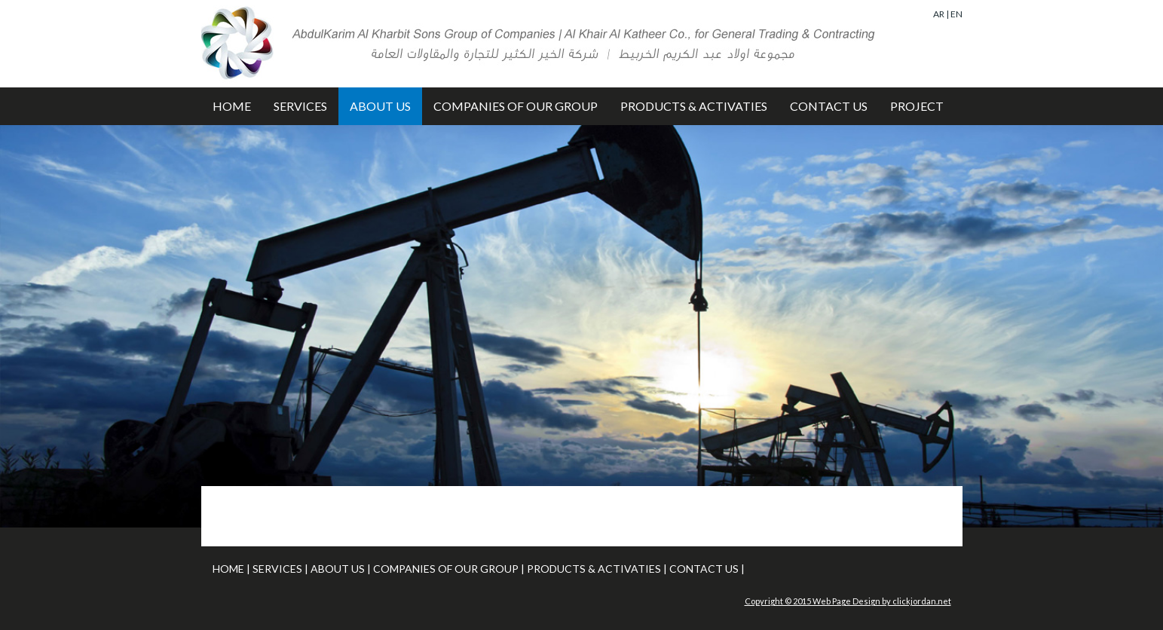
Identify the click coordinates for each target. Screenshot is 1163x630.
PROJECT (917, 106)
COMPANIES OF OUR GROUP (515, 106)
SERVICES (300, 106)
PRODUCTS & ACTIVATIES (693, 106)
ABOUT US (380, 106)
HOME (232, 106)
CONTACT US (829, 106)
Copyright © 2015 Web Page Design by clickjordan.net (848, 601)
